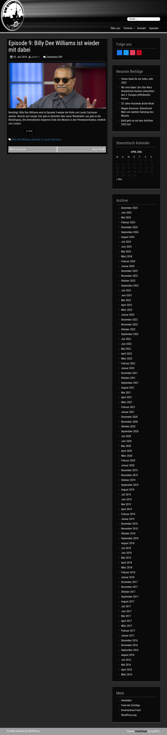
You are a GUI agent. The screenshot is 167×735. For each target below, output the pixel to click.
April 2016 (126, 669)
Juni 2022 (126, 343)
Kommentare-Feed (131, 710)
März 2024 (126, 256)
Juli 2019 (126, 494)
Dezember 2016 (129, 640)
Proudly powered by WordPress (23, 731)
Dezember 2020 (129, 416)
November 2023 (129, 275)
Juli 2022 (126, 339)
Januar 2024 (127, 266)
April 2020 (126, 450)
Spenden (154, 28)
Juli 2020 (126, 436)
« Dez (119, 179)
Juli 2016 (126, 659)
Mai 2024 (126, 251)
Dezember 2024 (129, 227)
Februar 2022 (128, 363)
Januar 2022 (127, 368)
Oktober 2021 (128, 377)
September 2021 (129, 382)
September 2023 (129, 285)
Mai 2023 (126, 300)
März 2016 (126, 674)
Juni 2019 (126, 499)
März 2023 (126, 309)
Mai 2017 (126, 616)
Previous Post (18, 149)
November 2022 (129, 324)
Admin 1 (34, 56)
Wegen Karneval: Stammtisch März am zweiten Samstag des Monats (137, 112)
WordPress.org (129, 715)
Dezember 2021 (129, 373)
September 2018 (129, 538)
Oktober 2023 (128, 280)
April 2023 (126, 305)
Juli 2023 (126, 290)
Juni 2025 (126, 212)
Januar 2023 (127, 314)
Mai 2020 (126, 446)
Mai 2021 (126, 392)
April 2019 (126, 509)
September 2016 (129, 650)
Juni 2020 (126, 441)
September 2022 (129, 334)
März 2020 (126, 455)
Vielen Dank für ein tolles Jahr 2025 (137, 80)
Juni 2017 (126, 611)
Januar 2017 (127, 635)
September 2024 (129, 232)
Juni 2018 (126, 552)
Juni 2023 (126, 295)
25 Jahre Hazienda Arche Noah (137, 103)
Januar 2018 (127, 577)
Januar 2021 (127, 412)
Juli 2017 (126, 606)
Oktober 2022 (128, 329)
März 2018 (126, 567)
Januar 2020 (127, 465)
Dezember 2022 (129, 319)
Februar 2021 (128, 407)
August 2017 (127, 601)
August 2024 (127, 237)
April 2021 (126, 397)
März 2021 (126, 402)
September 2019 (129, 484)
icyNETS (155, 731)
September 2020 (129, 431)
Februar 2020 (128, 460)
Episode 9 (37, 139)
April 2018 (126, 562)
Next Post (99, 149)
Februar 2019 (128, 514)
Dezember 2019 (129, 470)
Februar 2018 (128, 572)
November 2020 (129, 421)
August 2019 (127, 489)
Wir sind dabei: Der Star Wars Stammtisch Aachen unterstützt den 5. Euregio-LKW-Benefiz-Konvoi (137, 93)
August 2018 (127, 543)
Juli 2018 (126, 548)
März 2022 (126, 358)
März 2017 (126, 625)
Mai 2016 (126, 664)
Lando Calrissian (52, 139)
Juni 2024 (126, 246)
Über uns (115, 28)
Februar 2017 (128, 630)
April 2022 (126, 353)
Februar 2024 (128, 261)
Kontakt (141, 28)
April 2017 (126, 620)
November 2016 (129, 645)
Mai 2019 (126, 504)
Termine (127, 28)
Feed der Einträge (130, 705)
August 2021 (127, 387)
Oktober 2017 (128, 591)
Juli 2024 (126, 241)
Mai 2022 (126, 348)
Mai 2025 (126, 217)
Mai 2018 (126, 557)
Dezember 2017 (129, 582)
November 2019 (129, 475)
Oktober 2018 (128, 533)
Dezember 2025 (129, 207)
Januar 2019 (127, 519)
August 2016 (127, 655)
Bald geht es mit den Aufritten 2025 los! (137, 122)
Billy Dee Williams (21, 139)
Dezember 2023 (129, 270)
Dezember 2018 (129, 523)
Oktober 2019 (128, 480)
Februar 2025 (128, 222)
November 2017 (129, 586)
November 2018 (129, 528)
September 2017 (129, 596)
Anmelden (126, 700)
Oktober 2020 (128, 426)
